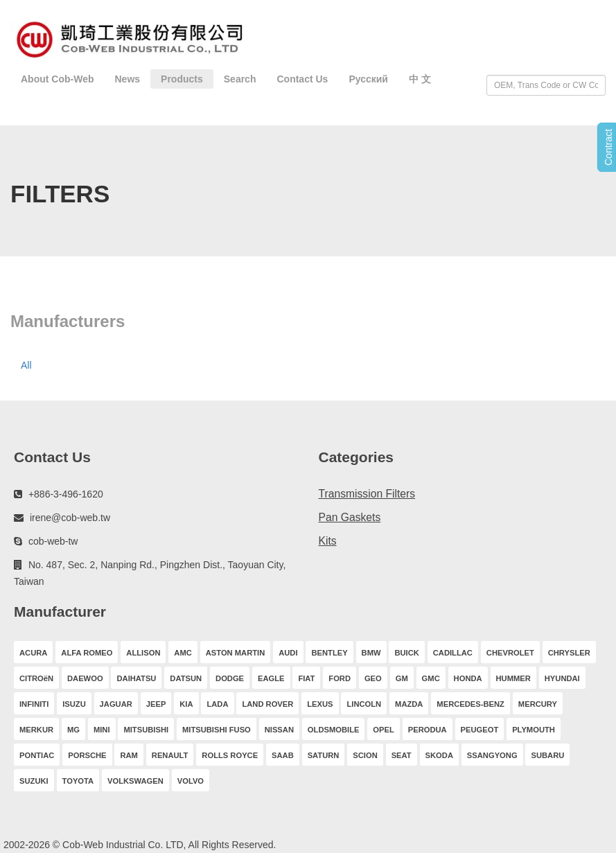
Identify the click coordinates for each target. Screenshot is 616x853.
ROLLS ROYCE (230, 755)
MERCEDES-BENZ (470, 704)
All (26, 365)
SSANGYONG (492, 755)
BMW (371, 653)
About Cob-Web (57, 79)
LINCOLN (363, 704)
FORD (339, 678)
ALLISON (143, 653)
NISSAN (279, 730)
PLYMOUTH (533, 730)
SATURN (324, 755)
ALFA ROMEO (86, 653)
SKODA (439, 755)
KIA (186, 704)
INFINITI (34, 704)
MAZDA (409, 704)
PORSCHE (87, 755)
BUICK (406, 653)
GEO (373, 678)
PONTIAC (36, 755)
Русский (368, 79)
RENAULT (170, 755)
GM (402, 678)
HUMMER (513, 678)
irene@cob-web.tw (70, 517)
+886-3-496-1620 (65, 494)
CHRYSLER (569, 653)
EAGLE (271, 678)
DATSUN (186, 678)
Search (240, 79)
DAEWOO (85, 678)
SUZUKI (34, 781)
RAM (128, 755)
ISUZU (74, 704)
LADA (217, 704)
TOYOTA (78, 781)
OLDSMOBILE (334, 730)
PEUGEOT (480, 730)
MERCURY (537, 704)
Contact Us (302, 79)
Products (182, 79)
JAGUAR (116, 704)
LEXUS (320, 704)
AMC (182, 653)
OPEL (383, 730)
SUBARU (547, 755)
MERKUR (36, 730)
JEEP (156, 704)
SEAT (401, 755)
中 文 (420, 79)
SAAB (283, 755)
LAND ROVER (267, 704)
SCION (365, 755)
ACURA (33, 653)
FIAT (306, 678)
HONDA (468, 678)
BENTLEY (329, 653)
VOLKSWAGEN (135, 781)
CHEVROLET (510, 653)
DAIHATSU (136, 678)
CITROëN (36, 678)
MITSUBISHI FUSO (216, 730)
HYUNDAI (562, 678)
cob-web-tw (53, 541)
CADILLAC (453, 653)
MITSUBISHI (145, 730)
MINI (102, 730)
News (128, 79)
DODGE (229, 678)
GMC (431, 678)
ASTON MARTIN (235, 653)
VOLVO (190, 781)
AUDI (288, 653)
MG (73, 730)
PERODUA (427, 730)
